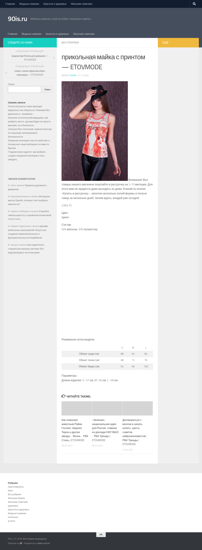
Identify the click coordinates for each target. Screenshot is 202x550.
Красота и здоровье (54, 3)
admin (73, 75)
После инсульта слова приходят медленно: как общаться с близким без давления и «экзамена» (29, 110)
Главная (10, 3)
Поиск (11, 84)
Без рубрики (70, 42)
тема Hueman (43, 543)
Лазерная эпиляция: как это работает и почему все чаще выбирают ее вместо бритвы (29, 144)
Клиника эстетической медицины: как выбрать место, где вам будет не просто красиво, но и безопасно (29, 121)
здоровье (13, 505)
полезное (13, 517)
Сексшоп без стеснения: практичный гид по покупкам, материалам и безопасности (29, 133)
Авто (10, 490)
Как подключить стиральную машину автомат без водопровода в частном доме (26, 248)
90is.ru (17, 19)
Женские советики (81, 3)
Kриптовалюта (16, 486)
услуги (11, 520)
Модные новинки (29, 3)
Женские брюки (16, 498)
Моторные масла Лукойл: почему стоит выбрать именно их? (29, 200)
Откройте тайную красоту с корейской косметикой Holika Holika (29, 215)
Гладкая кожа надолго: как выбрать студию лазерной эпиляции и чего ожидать (27, 155)
